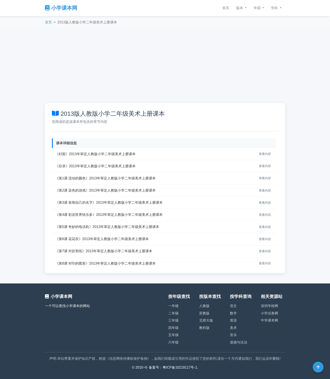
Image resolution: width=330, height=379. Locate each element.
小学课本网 (61, 8)
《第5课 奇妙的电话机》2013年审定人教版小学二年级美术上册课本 (107, 227)
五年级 (173, 335)
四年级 (173, 328)
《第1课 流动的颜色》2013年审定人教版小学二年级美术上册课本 (105, 178)
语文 (233, 306)
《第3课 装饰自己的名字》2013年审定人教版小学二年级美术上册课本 (109, 202)
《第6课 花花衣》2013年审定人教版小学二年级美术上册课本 (102, 239)
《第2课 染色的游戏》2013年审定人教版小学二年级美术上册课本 (105, 190)
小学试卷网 (269, 313)
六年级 (173, 342)
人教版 (204, 306)
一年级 (173, 306)
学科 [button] (275, 8)
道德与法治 (238, 342)
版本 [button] (240, 8)
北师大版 (206, 320)
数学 (233, 313)
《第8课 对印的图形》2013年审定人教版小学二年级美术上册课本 (105, 263)
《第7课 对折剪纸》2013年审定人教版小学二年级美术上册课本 (103, 251)
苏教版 (204, 313)
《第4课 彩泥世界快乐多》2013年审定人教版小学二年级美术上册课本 (109, 214)
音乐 (233, 335)
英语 (233, 320)
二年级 (173, 313)
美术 (233, 328)
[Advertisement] (165, 66)
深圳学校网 (269, 306)
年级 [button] (257, 8)
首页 (225, 8)
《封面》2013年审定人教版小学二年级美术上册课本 (95, 154)
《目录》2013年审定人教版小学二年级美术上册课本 (95, 166)
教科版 (204, 328)
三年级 (173, 320)
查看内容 (265, 154)
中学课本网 (269, 320)
